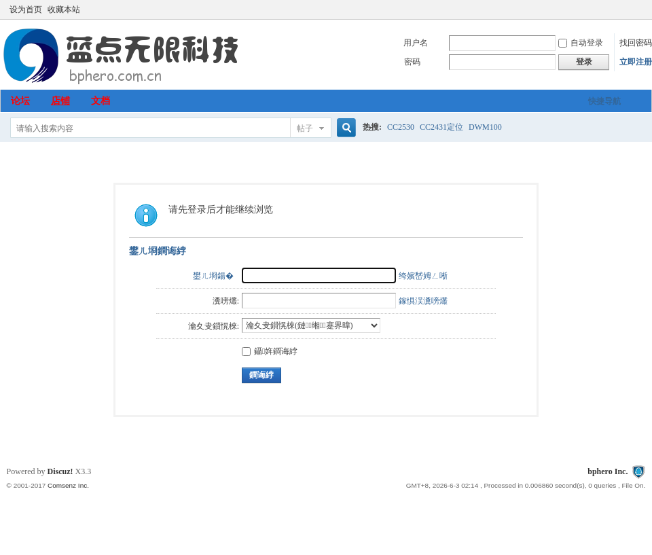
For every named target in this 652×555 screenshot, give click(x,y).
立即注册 (635, 62)
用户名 (415, 43)
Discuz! (60, 471)
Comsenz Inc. (68, 485)
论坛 (20, 101)
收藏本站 (64, 9)
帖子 (305, 128)
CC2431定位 (441, 127)
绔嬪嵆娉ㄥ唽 (423, 276)
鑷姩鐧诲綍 (269, 351)
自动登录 (580, 43)
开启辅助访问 (626, 9)
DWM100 (485, 127)
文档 (100, 101)
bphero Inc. (607, 471)
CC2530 (400, 127)
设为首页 (26, 9)
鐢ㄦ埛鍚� (213, 276)
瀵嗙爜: (226, 301)
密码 (412, 62)
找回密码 (635, 43)
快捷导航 (604, 101)
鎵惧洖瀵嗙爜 (423, 301)
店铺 (60, 101)
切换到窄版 (637, 9)
